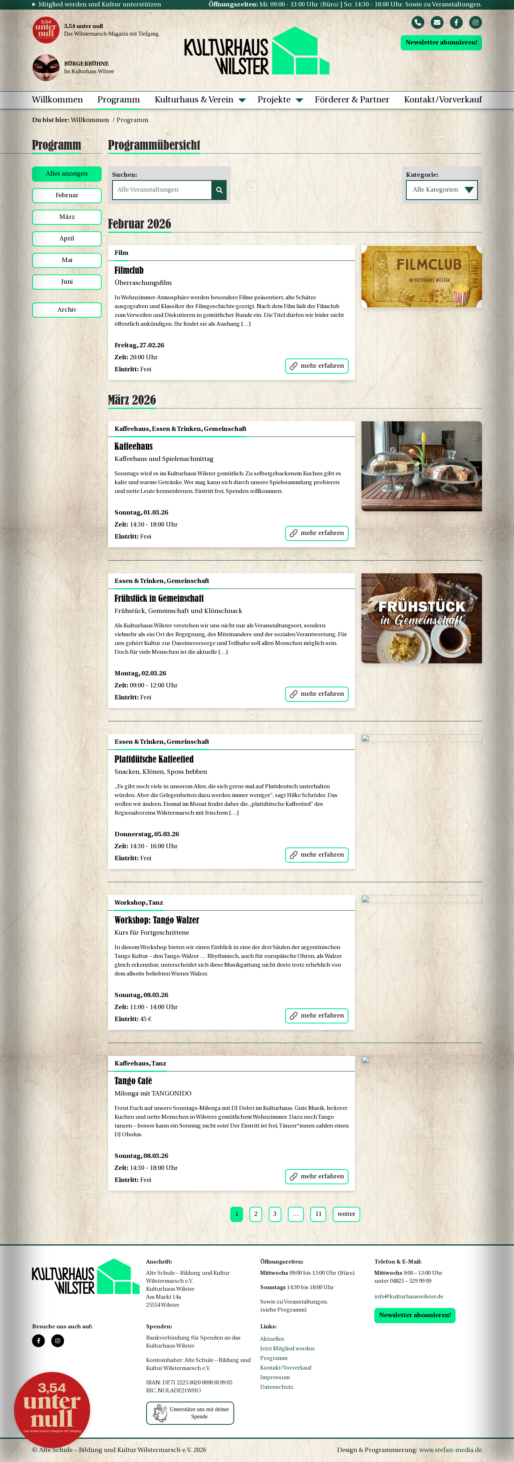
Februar (67, 195)
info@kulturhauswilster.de (408, 1297)
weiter (346, 1214)
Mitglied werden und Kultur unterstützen (99, 5)
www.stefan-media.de (450, 1450)
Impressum (275, 1378)
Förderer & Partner (352, 100)
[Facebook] (456, 22)
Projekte (274, 100)
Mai (67, 260)
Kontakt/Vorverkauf (443, 100)
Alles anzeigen (67, 174)
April (67, 239)
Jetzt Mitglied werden (287, 1349)
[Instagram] (475, 22)
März (67, 217)
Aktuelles (272, 1339)
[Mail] (437, 22)
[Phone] (418, 22)
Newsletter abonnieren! (441, 43)
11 (318, 1214)
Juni (67, 282)
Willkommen (57, 100)
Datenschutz (276, 1387)
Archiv (67, 310)
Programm (118, 100)
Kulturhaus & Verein (194, 100)
